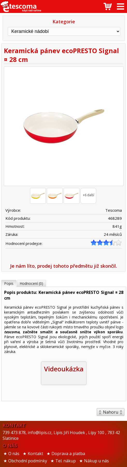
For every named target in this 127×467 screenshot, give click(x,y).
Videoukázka (64, 368)
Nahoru (110, 412)
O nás (13, 453)
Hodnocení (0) (31, 283)
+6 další (88, 195)
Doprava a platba (68, 453)
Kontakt (35, 453)
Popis (8, 283)
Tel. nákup (65, 461)
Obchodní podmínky (27, 461)
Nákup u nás (96, 461)
